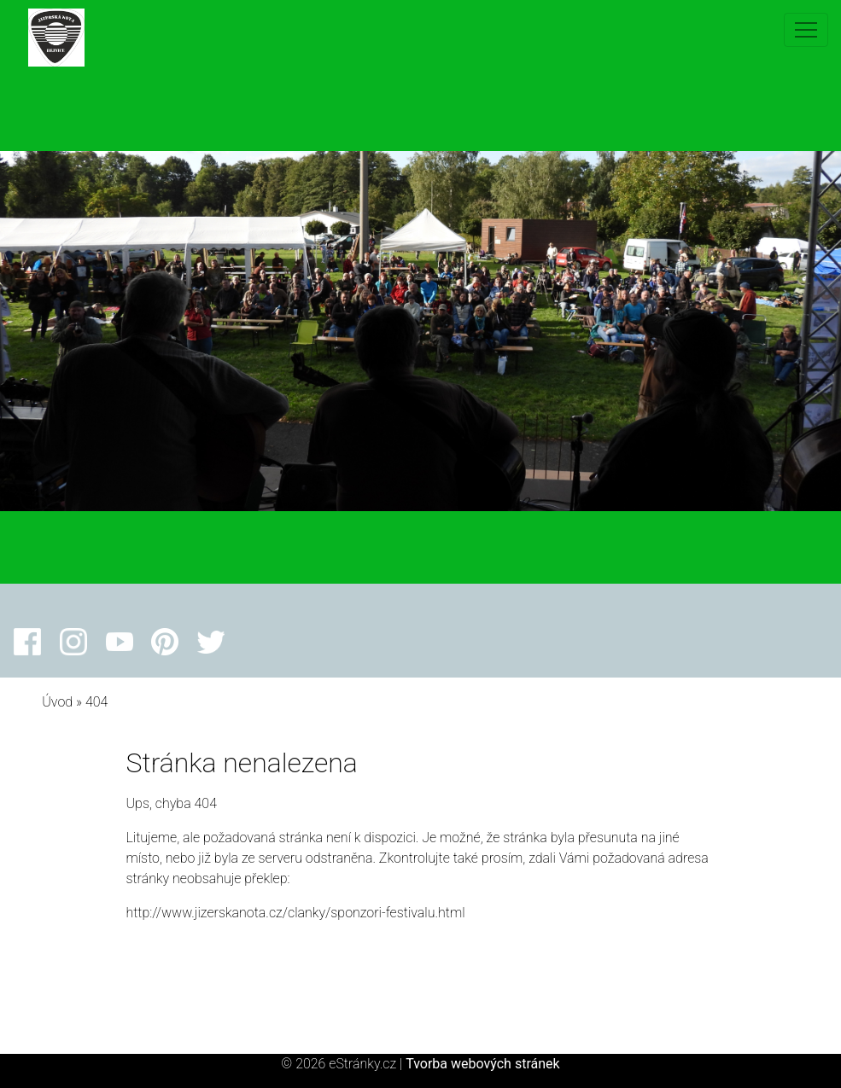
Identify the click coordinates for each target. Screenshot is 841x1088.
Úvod (57, 702)
